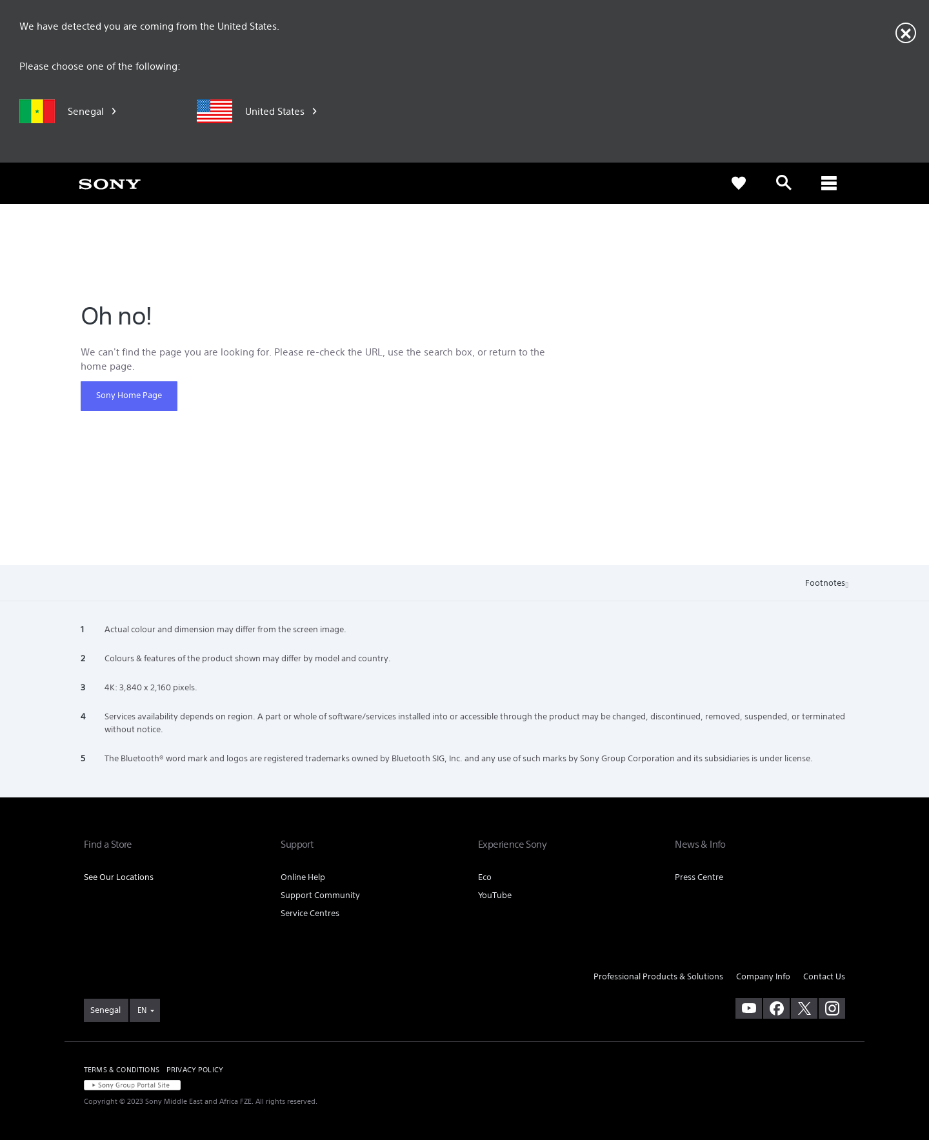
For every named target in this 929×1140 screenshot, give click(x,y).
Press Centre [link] (699, 877)
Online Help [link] (303, 877)
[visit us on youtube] (748, 1008)
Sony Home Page (129, 395)
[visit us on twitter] (804, 1008)
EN (141, 1010)
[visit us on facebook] (776, 1008)
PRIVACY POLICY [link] (194, 1070)
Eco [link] (485, 877)
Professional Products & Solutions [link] (658, 976)
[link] (109, 183)
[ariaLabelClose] (829, 183)
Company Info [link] (763, 976)
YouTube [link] (495, 895)
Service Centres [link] (310, 913)
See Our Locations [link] (119, 877)
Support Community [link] (320, 895)
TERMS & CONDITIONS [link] (121, 1070)
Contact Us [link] (824, 976)
